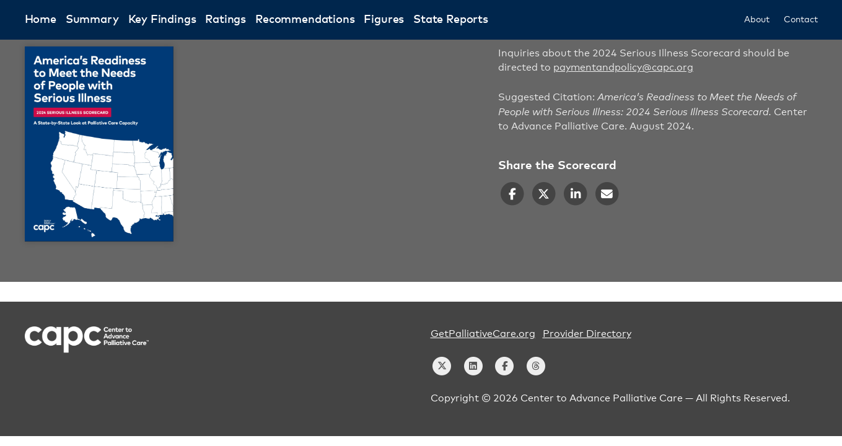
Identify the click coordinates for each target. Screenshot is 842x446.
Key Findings (162, 19)
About (756, 19)
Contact (800, 19)
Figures (384, 19)
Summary (92, 19)
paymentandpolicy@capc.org (623, 67)
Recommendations (304, 19)
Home (40, 19)
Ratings (225, 19)
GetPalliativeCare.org (483, 334)
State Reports (450, 19)
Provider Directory (587, 334)
